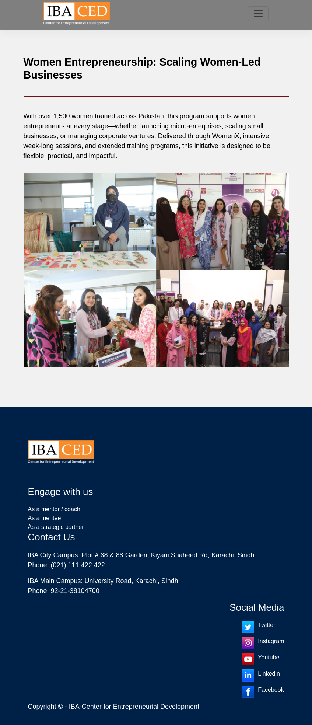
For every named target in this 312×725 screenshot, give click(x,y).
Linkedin (269, 673)
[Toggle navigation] (258, 13)
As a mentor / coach (54, 509)
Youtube (268, 657)
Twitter (266, 625)
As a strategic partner (56, 527)
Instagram (271, 641)
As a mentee (44, 518)
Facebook (271, 690)
